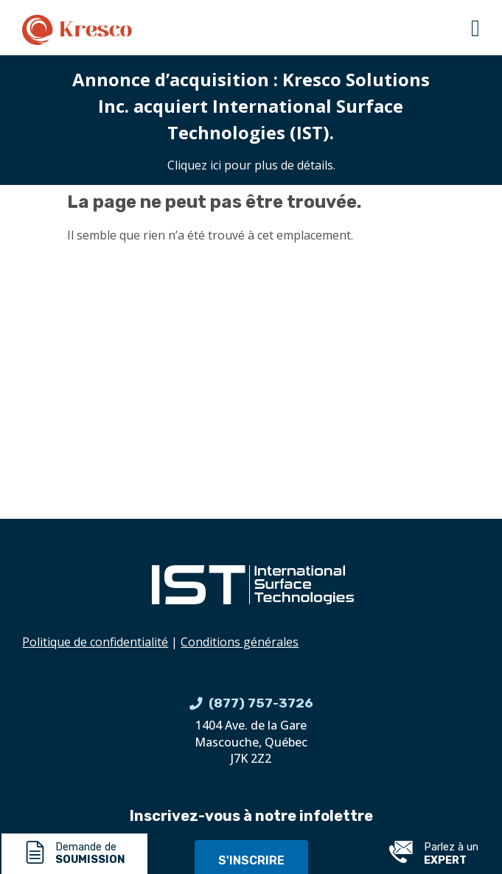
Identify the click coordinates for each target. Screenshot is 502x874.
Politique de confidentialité (95, 642)
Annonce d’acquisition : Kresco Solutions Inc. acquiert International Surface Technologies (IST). (251, 105)
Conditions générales (240, 642)
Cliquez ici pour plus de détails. (251, 165)
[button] (475, 28)
